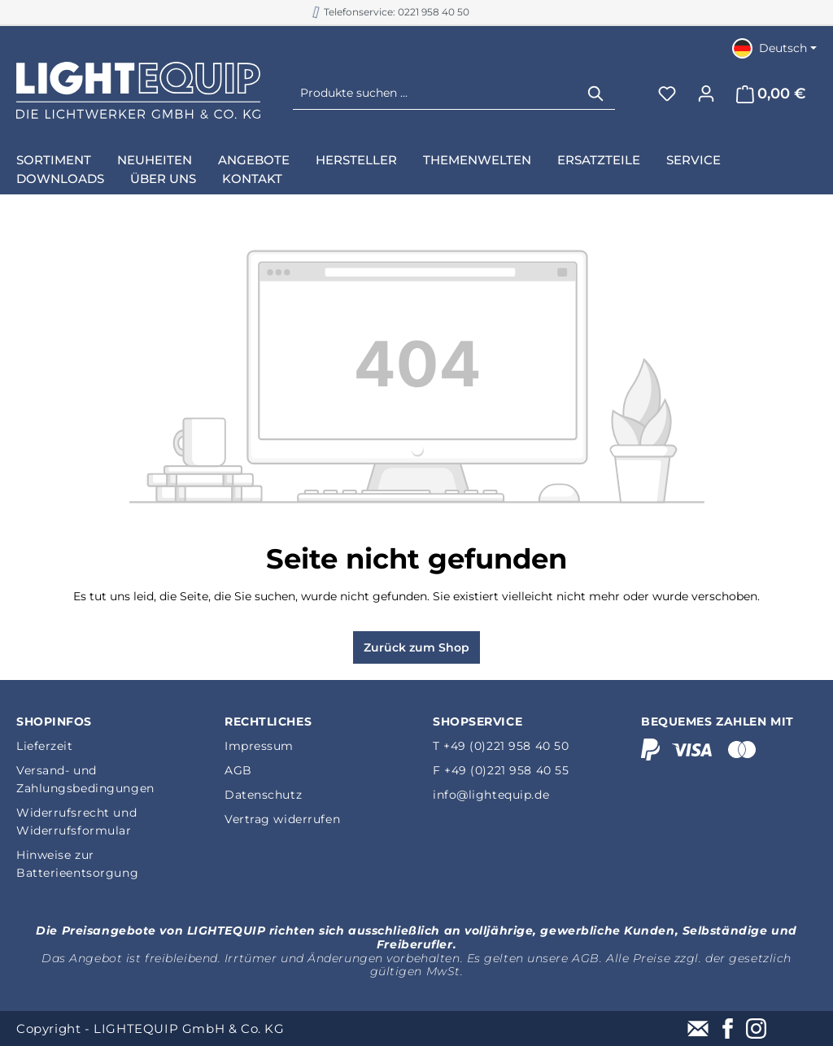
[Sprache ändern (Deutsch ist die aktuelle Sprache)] (774, 48)
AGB (238, 770)
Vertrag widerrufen (282, 819)
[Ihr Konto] (706, 93)
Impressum (259, 746)
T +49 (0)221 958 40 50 (501, 746)
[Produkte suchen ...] (435, 93)
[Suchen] (596, 93)
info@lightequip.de (491, 794)
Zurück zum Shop (416, 647)
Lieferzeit (44, 746)
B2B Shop (391, 12)
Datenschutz (263, 794)
